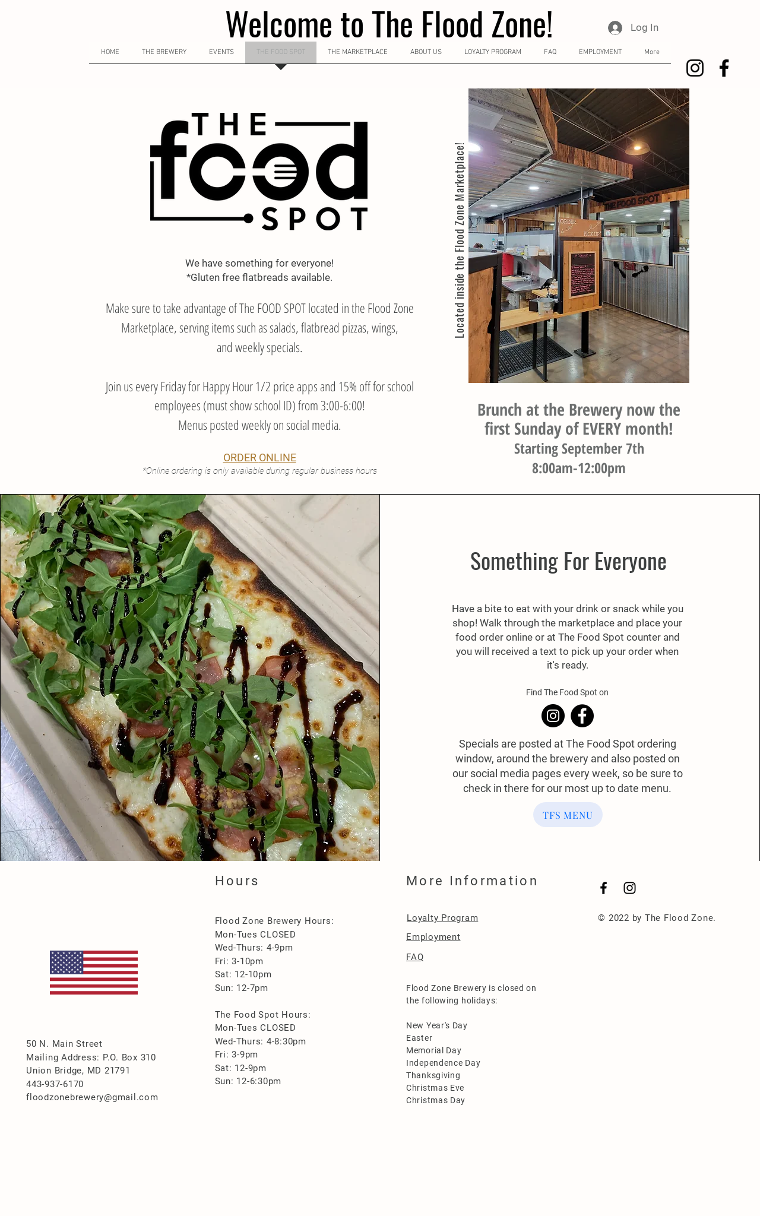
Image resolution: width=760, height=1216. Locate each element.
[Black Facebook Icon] (604, 888)
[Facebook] (724, 68)
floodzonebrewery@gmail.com (92, 1097)
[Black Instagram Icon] (630, 888)
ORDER (241, 457)
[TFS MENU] (568, 814)
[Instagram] (695, 68)
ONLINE (277, 457)
